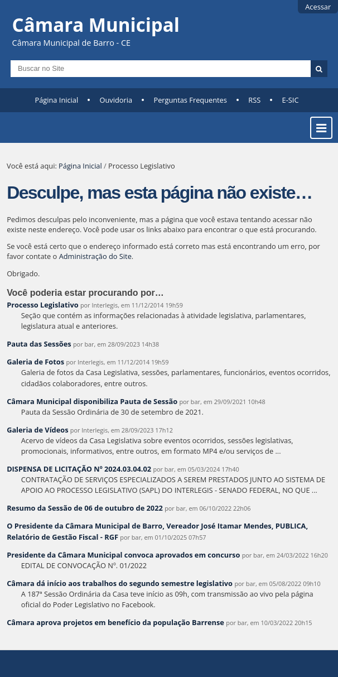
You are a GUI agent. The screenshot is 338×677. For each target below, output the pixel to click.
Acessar (318, 7)
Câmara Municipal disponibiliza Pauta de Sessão (92, 401)
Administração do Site (95, 256)
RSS (254, 100)
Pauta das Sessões (39, 344)
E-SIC (290, 100)
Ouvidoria (116, 100)
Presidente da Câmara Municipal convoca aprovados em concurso (123, 555)
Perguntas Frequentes (189, 100)
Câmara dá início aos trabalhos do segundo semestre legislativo (120, 583)
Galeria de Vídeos (37, 430)
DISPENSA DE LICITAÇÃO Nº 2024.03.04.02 (79, 469)
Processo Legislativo (42, 305)
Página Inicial (57, 100)
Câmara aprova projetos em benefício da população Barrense (115, 622)
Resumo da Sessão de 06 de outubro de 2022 (85, 508)
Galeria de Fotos (35, 362)
